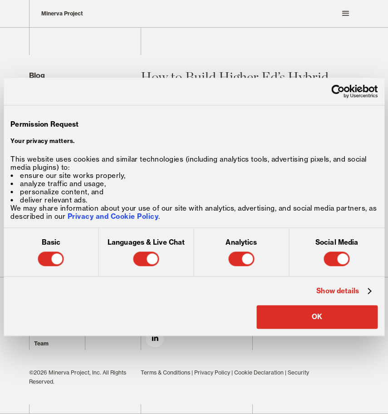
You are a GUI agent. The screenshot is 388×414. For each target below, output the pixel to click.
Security (298, 372)
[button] (250, 13)
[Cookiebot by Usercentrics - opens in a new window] (338, 91)
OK (317, 317)
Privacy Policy (212, 372)
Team (41, 343)
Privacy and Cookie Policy (113, 216)
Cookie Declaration (259, 372)
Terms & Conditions (165, 372)
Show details (337, 291)
